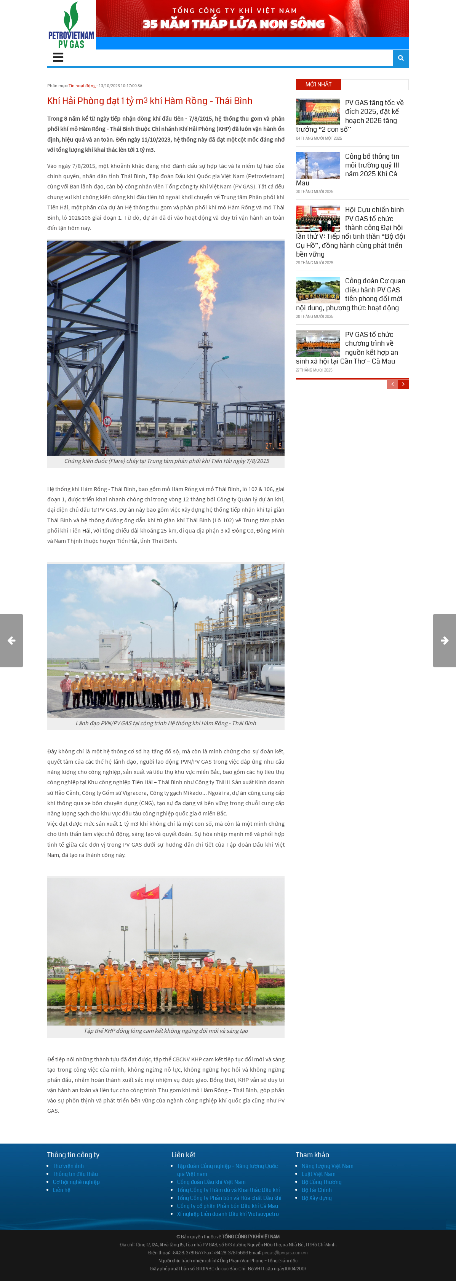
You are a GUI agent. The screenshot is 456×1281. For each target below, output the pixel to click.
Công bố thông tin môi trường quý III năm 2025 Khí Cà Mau (347, 170)
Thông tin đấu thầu (75, 1174)
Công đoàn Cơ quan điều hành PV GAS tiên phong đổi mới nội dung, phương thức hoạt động (350, 294)
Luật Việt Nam (319, 1174)
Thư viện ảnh (68, 1166)
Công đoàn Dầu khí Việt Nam (211, 1182)
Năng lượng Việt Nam (328, 1166)
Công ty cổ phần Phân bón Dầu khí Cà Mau (227, 1206)
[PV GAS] (71, 24)
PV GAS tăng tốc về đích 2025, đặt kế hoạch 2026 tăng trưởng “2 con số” (350, 116)
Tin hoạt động (82, 85)
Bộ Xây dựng (317, 1198)
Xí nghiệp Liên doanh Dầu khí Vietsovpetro (228, 1214)
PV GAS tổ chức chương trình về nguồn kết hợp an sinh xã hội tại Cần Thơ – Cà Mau (347, 348)
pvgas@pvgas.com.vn (285, 1253)
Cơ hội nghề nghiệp (76, 1182)
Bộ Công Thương (322, 1182)
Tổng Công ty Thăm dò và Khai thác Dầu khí (228, 1190)
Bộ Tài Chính (317, 1190)
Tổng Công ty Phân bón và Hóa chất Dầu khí (229, 1198)
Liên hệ (61, 1190)
